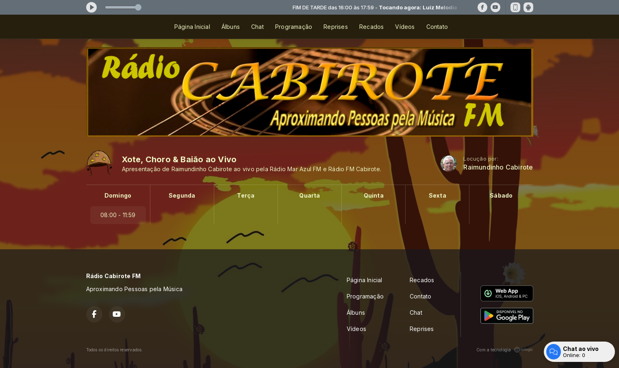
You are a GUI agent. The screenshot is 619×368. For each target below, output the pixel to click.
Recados (371, 26)
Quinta (374, 195)
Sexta (437, 195)
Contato (437, 26)
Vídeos (405, 26)
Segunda (182, 195)
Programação (293, 26)
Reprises (336, 26)
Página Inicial (192, 26)
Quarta (309, 195)
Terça (245, 195)
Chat (257, 26)
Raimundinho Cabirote (498, 167)
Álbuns (231, 26)
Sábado (501, 195)
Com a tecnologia (504, 350)
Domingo (117, 195)
